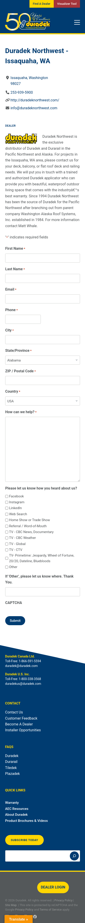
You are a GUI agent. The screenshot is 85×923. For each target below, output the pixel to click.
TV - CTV (15, 550)
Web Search (18, 514)
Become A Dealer (19, 724)
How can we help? (20, 412)
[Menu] (77, 22)
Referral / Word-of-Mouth (27, 526)
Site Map (11, 905)
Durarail (11, 762)
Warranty (12, 803)
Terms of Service (51, 909)
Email (10, 289)
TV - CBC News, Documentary (31, 532)
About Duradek (16, 815)
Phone (11, 310)
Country (12, 391)
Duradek (12, 756)
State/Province (18, 350)
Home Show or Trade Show (29, 520)
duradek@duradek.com (21, 666)
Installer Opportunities (23, 730)
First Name (15, 248)
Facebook (16, 496)
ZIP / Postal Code (20, 371)
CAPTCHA (13, 603)
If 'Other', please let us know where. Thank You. (39, 579)
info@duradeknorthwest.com (33, 108)
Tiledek (11, 768)
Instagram (16, 502)
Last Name (15, 269)
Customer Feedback (21, 718)
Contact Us (14, 712)
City (9, 330)
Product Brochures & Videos (26, 821)
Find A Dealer (41, 3)
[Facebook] (35, 916)
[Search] (74, 855)
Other (13, 567)
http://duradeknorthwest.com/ (34, 100)
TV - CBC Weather (22, 538)
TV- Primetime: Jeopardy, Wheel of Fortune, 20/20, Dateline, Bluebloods (41, 558)
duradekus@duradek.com (23, 683)
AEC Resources (17, 809)
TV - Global (17, 544)
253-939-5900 (21, 92)
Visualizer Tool (66, 3)
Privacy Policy (63, 900)
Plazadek (12, 773)
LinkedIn (15, 508)
